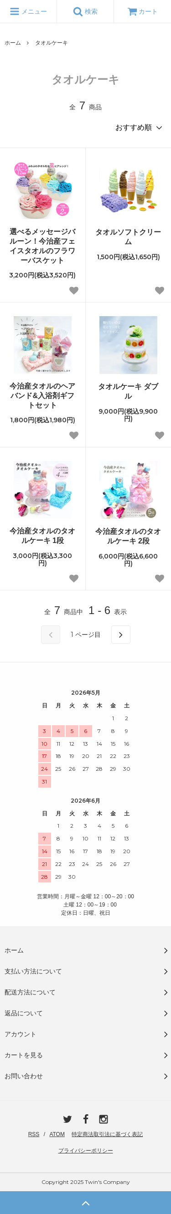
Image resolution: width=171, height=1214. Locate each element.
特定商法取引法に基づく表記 (107, 1134)
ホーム (13, 43)
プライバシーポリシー (85, 1150)
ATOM (57, 1134)
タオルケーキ (51, 43)
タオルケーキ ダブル (128, 391)
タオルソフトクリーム (128, 237)
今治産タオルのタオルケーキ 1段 (42, 535)
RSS (34, 1134)
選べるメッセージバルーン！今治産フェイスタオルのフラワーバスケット (42, 246)
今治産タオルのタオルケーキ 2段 (128, 536)
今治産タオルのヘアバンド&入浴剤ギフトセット (42, 395)
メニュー (28, 11)
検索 (85, 11)
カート (142, 11)
